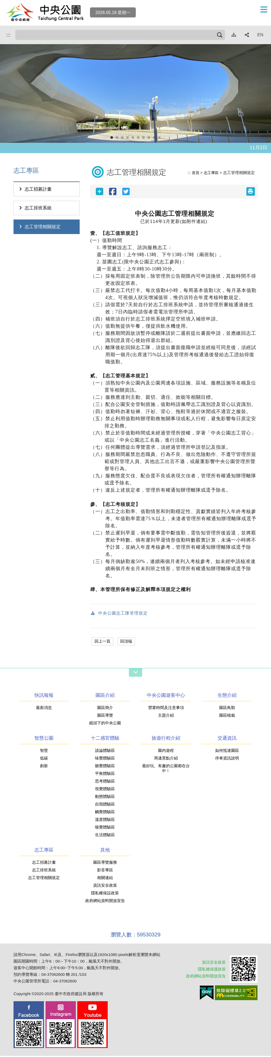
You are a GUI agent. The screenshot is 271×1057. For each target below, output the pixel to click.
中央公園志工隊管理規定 (120, 613)
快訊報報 (43, 696)
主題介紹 (166, 716)
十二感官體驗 (105, 739)
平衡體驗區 (105, 774)
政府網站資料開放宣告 (105, 901)
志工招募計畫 (35, 189)
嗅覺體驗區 (105, 828)
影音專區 (105, 871)
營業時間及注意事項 (166, 708)
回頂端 (127, 642)
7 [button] (144, 138)
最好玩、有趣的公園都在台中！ (166, 769)
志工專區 (211, 172)
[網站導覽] (234, 35)
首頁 (194, 172)
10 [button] (160, 138)
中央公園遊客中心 (166, 696)
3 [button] (123, 138)
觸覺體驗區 (105, 813)
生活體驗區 (105, 836)
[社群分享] (247, 35)
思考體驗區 (105, 782)
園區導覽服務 (105, 863)
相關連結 (105, 878)
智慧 (44, 751)
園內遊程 (166, 751)
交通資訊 (227, 739)
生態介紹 (227, 696)
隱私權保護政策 (210, 970)
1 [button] (113, 138)
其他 (105, 851)
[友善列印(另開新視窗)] (250, 191)
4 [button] (129, 138)
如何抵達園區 (227, 751)
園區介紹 (105, 696)
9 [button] (155, 138)
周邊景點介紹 (166, 759)
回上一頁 (102, 642)
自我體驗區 (105, 805)
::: (7, 35)
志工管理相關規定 (39, 226)
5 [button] (134, 138)
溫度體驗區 (105, 820)
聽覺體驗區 (105, 767)
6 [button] (139, 138)
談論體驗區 (105, 751)
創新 (44, 767)
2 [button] (118, 138)
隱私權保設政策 (105, 894)
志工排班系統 (35, 208)
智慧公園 (43, 739)
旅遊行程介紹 (166, 739)
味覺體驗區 (105, 759)
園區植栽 (227, 716)
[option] (135, 93)
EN (260, 35)
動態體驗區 (105, 797)
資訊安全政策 (105, 886)
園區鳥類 (227, 708)
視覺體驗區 (105, 790)
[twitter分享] (126, 191)
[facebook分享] (112, 191)
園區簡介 (105, 708)
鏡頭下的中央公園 (105, 724)
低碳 (44, 759)
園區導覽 (105, 716)
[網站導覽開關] (135, 673)
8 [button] (150, 138)
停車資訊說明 (227, 759)
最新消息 (44, 708)
